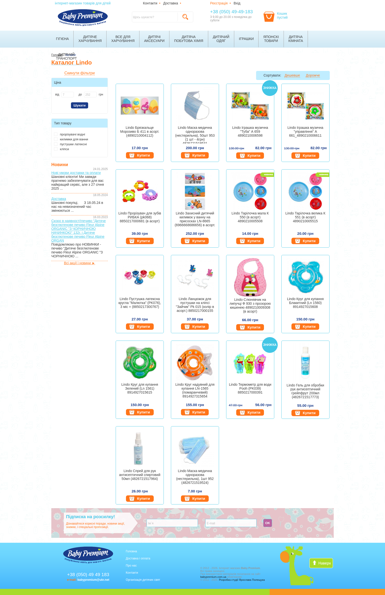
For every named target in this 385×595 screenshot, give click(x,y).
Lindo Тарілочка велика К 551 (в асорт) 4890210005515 (305, 217)
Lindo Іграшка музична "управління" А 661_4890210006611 (305, 131)
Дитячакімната (296, 39)
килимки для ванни (71, 139)
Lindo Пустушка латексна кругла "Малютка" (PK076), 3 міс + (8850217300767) (139, 303)
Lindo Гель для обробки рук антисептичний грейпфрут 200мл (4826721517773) (305, 391)
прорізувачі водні (69, 134)
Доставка (170, 3)
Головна (131, 551)
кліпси (61, 149)
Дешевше (292, 75)
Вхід (237, 3)
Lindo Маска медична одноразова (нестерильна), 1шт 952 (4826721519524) (195, 477)
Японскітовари (271, 39)
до (80, 94)
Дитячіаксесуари (154, 39)
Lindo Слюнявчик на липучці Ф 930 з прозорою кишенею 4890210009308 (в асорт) (250, 305)
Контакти (150, 3)
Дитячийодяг (221, 39)
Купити (139, 155)
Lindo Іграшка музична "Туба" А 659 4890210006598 (250, 131)
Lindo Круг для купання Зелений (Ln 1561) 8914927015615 (139, 388)
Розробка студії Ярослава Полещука (242, 579)
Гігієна (62, 39)
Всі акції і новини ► (79, 263)
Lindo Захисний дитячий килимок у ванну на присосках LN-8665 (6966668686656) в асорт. (195, 219)
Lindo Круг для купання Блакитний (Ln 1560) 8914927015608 (305, 303)
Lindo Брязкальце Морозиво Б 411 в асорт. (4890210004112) (139, 131)
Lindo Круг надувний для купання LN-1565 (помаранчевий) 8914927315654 (194, 390)
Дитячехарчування (90, 39)
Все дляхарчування (123, 39)
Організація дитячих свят (143, 580)
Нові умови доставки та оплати (76, 173)
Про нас (131, 565)
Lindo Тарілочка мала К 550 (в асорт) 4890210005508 (250, 217)
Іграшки (246, 39)
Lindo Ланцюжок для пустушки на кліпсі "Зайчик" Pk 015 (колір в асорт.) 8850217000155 (195, 305)
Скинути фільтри (79, 73)
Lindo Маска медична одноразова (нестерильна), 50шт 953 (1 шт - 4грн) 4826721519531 (195, 135)
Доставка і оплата (138, 558)
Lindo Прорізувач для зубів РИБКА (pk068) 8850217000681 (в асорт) (139, 217)
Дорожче (313, 75)
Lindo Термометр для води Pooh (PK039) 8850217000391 (250, 388)
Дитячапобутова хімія (188, 39)
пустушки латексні (70, 144)
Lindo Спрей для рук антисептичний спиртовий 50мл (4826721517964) (139, 475)
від (57, 94)
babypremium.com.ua (213, 576)
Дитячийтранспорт (66, 56)
